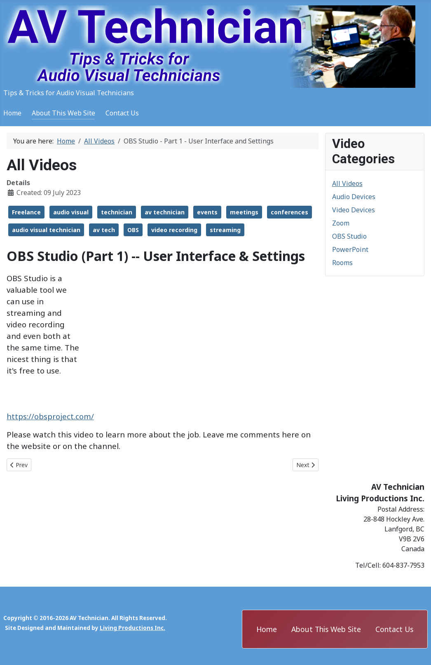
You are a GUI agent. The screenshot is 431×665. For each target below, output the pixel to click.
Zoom (340, 223)
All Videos (347, 183)
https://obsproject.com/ (50, 416)
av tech (104, 230)
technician (116, 212)
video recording (174, 230)
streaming (225, 230)
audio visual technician (46, 230)
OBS (133, 230)
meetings (244, 212)
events (207, 212)
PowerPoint (350, 249)
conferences (289, 212)
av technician (165, 212)
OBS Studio (349, 236)
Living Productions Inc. (132, 628)
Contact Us (122, 112)
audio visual (71, 212)
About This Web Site (63, 112)
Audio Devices (353, 196)
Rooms (342, 262)
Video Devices (353, 209)
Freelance (26, 212)
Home (12, 112)
